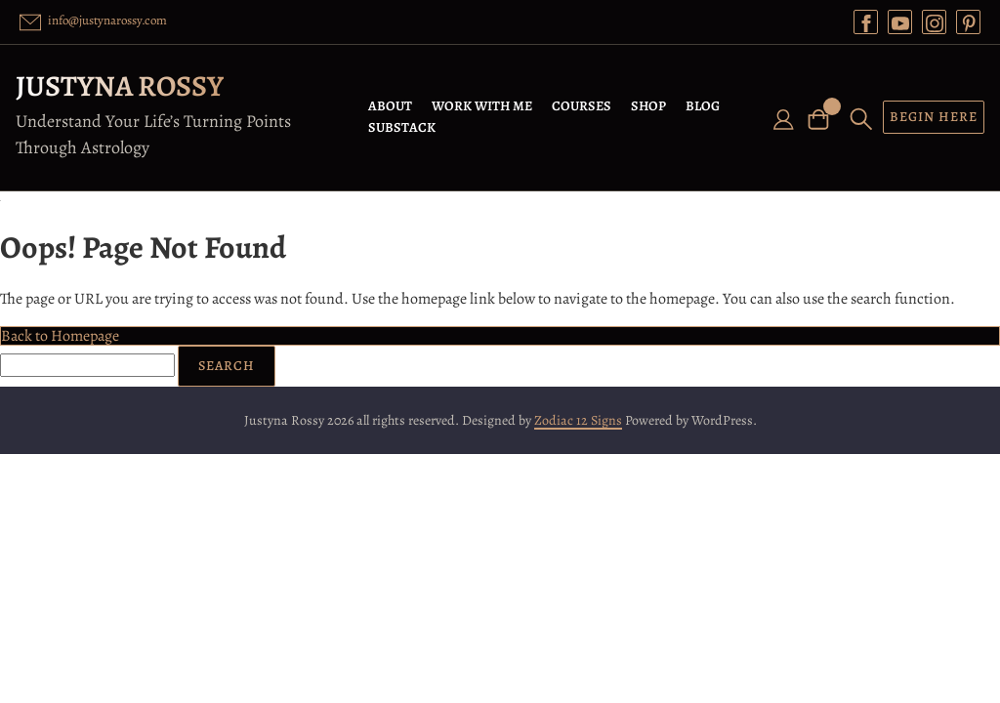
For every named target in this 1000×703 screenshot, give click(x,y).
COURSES (581, 106)
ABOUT (390, 106)
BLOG (703, 106)
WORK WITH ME (482, 106)
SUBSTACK (402, 127)
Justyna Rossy (120, 85)
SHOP (648, 106)
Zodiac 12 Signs (578, 420)
